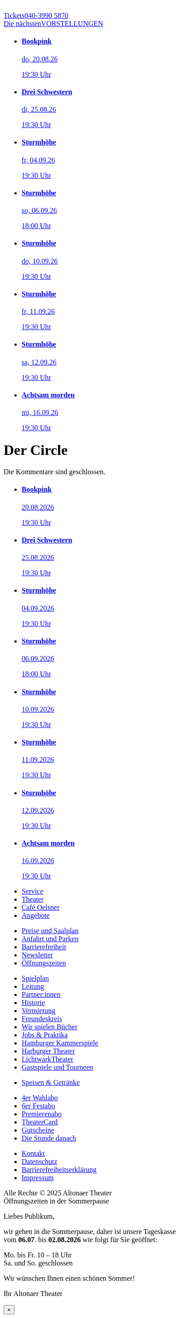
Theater (33, 899)
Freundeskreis (42, 1019)
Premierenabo (42, 1114)
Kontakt (33, 1153)
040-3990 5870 (36, 15)
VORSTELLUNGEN (53, 23)
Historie (33, 1002)
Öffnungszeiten (44, 963)
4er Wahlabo (40, 1098)
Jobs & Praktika (45, 1035)
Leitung (33, 986)
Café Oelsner (40, 907)
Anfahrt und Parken (50, 939)
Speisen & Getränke (51, 1082)
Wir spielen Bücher (50, 1027)
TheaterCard (40, 1122)
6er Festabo (38, 1106)
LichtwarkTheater (47, 1059)
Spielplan (35, 978)
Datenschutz (39, 1161)
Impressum (38, 1177)
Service (32, 891)
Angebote (36, 915)
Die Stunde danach (49, 1138)
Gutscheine (38, 1130)
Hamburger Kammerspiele (60, 1043)
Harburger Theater (48, 1051)
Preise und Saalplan (50, 931)
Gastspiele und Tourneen (57, 1067)
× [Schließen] (9, 1309)
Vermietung (38, 1010)
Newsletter (37, 955)
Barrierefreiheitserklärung (59, 1169)
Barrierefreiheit (44, 947)
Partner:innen (41, 994)
